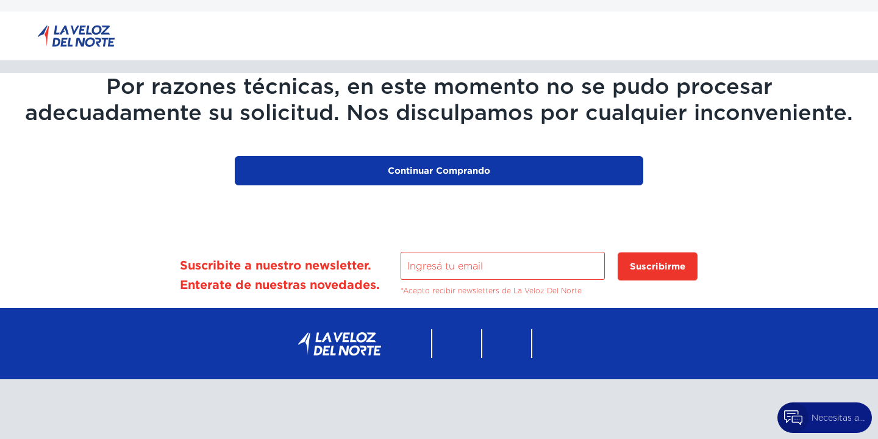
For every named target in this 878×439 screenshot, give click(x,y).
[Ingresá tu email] (503, 266)
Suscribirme (657, 266)
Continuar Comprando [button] (439, 170)
